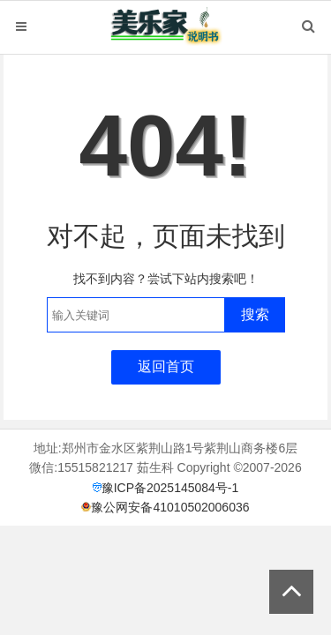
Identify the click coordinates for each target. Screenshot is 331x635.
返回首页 (166, 366)
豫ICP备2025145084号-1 (170, 488)
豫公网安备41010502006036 (170, 507)
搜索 (255, 314)
